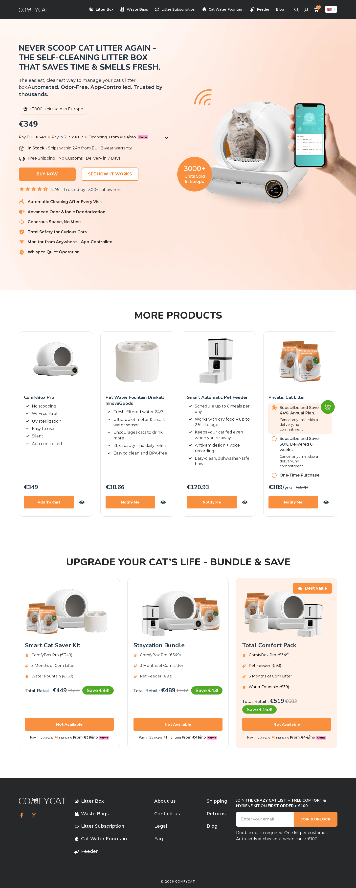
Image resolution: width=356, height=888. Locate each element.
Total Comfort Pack (269, 645)
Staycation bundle (159, 645)
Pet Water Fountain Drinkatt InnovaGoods (135, 400)
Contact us (167, 813)
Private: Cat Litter (286, 397)
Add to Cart (49, 502)
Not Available (69, 724)
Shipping (217, 801)
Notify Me (130, 502)
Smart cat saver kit (52, 645)
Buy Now (47, 174)
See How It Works (110, 174)
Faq (158, 838)
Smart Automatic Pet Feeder (217, 397)
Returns (216, 813)
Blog (280, 9)
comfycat (185, 881)
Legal (160, 826)
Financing (64, 737)
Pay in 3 (36, 737)
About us (165, 801)
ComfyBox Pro (39, 397)
